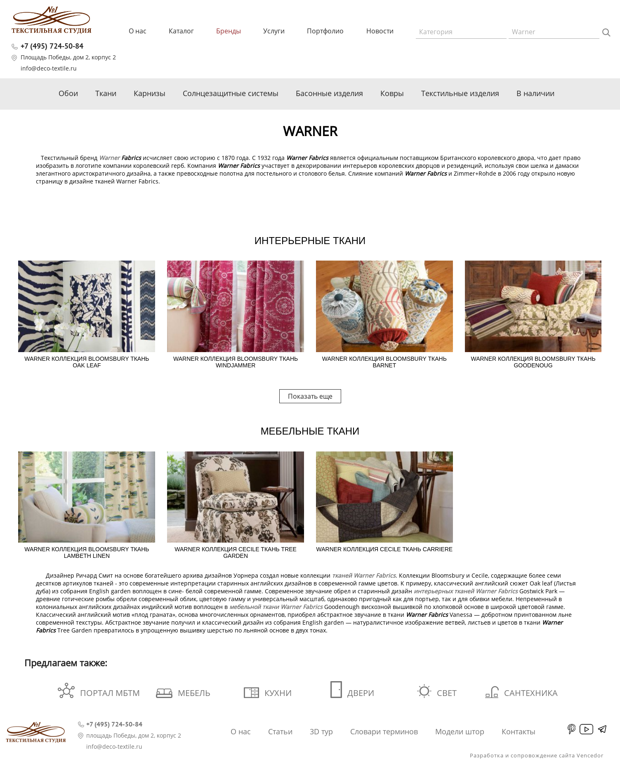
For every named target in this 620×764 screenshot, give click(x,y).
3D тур (321, 731)
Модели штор (459, 731)
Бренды (228, 30)
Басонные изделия (329, 93)
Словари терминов (384, 731)
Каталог (181, 30)
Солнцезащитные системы (230, 93)
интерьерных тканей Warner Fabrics (466, 591)
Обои (68, 93)
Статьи (280, 731)
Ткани (105, 93)
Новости (380, 30)
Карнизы (149, 93)
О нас (137, 30)
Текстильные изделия (460, 93)
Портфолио (325, 30)
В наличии (535, 93)
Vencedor (590, 755)
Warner (109, 158)
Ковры (392, 93)
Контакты (518, 731)
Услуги (274, 30)
